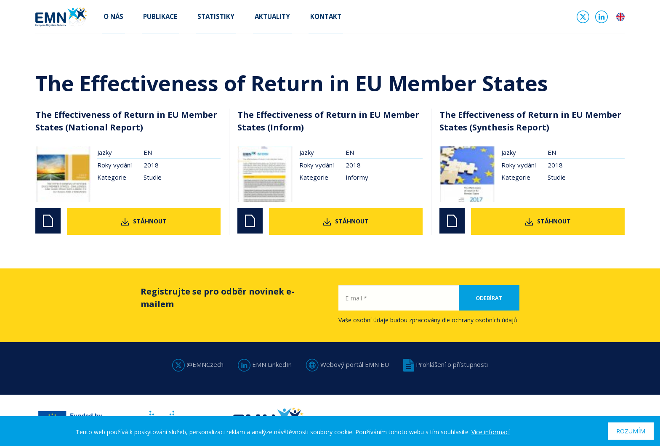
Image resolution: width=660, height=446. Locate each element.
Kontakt (310, 17)
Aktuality (260, 17)
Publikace (155, 17)
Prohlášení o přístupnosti (445, 364)
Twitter (583, 18)
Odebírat (489, 298)
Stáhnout (150, 221)
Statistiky (207, 17)
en (620, 18)
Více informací (490, 432)
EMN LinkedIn (265, 364)
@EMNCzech (198, 364)
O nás (111, 17)
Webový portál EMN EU (347, 364)
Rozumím (630, 431)
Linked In (601, 18)
